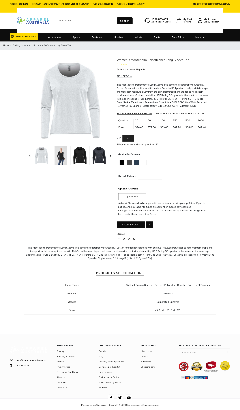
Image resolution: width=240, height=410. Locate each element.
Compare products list (109, 366)
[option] (41, 156)
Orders (144, 356)
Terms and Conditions (67, 372)
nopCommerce (99, 405)
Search (124, 20)
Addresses (146, 361)
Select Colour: (126, 176)
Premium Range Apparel (45, 3)
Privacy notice (63, 366)
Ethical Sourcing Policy (110, 382)
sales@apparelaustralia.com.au (28, 360)
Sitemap (60, 351)
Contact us (62, 387)
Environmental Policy (109, 377)
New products (105, 372)
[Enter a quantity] (128, 138)
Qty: (119, 137)
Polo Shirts (178, 37)
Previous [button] (30, 156)
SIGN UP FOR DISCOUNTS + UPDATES (200, 345)
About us (61, 377)
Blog (101, 356)
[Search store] (94, 20)
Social (121, 234)
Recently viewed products (111, 361)
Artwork (60, 361)
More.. (198, 37)
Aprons (76, 37)
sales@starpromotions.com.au (134, 210)
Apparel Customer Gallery (130, 3)
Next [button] (110, 156)
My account (146, 351)
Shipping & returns (66, 356)
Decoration (62, 382)
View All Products (22, 36)
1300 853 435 (19, 365)
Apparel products (19, 3)
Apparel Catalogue (103, 3)
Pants (157, 37)
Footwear (97, 37)
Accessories (54, 37)
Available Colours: (129, 154)
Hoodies (118, 37)
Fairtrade (103, 387)
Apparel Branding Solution (75, 3)
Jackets (138, 37)
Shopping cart (147, 366)
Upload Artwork (128, 188)
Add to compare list (149, 224)
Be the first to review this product (131, 69)
